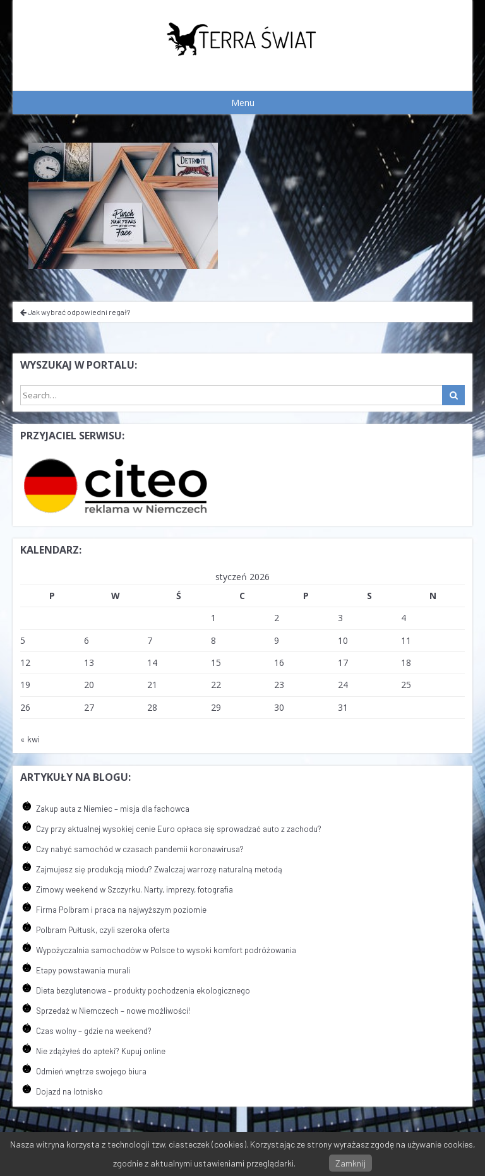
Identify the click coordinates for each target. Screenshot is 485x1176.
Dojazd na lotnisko (69, 1091)
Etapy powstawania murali (83, 970)
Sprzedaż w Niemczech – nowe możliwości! (113, 1011)
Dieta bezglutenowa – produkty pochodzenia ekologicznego (143, 990)
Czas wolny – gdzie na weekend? (94, 1031)
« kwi (30, 739)
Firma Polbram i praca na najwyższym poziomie (121, 910)
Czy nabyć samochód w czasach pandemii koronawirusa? (140, 849)
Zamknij (350, 1163)
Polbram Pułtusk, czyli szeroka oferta (103, 930)
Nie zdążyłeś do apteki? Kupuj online (100, 1051)
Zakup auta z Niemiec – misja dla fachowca (112, 809)
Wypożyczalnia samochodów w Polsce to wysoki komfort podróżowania (166, 950)
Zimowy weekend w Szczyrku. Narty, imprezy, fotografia (134, 889)
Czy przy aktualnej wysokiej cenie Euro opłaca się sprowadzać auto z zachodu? (178, 829)
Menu (242, 103)
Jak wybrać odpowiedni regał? (75, 311)
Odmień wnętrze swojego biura (91, 1071)
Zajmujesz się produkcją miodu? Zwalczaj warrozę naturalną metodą (159, 869)
